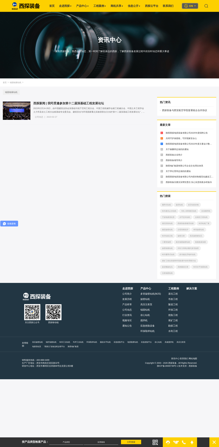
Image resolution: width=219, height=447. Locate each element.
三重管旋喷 (166, 242)
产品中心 (82, 5)
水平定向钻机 (184, 217)
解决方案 (192, 288)
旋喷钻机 (145, 299)
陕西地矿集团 (60, 346)
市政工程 (173, 299)
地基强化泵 (192, 342)
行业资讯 (127, 315)
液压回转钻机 (167, 223)
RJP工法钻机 (78, 342)
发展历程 (127, 299)
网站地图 (193, 358)
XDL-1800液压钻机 (188, 211)
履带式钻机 (166, 205)
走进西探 (65, 5)
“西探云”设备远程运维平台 (42, 346)
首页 (52, 5)
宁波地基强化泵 (168, 217)
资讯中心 (175, 358)
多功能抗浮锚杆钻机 (187, 254)
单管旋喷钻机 (198, 230)
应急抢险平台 (118, 342)
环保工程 (173, 310)
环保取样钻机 (148, 331)
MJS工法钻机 (64, 342)
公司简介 (127, 294)
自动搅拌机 (205, 211)
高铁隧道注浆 (182, 267)
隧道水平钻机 (105, 342)
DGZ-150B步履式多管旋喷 (187, 248)
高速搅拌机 (168, 342)
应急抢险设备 (148, 325)
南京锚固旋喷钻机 (183, 242)
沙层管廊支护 (182, 230)
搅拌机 (144, 320)
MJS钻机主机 (167, 236)
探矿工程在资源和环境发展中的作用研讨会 (179, 261)
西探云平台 (151, 5)
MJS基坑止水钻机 (169, 211)
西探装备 (193, 366)
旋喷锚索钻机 (167, 248)
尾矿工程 (173, 320)
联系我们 (168, 5)
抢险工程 (173, 315)
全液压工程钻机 (201, 217)
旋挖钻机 (179, 205)
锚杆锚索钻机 (50, 342)
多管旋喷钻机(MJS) (151, 294)
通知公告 (127, 325)
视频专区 (127, 320)
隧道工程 (173, 304)
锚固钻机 (145, 310)
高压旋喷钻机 (37, 342)
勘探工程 (173, 325)
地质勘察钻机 (132, 342)
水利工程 (173, 331)
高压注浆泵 (147, 304)
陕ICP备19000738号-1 (167, 366)
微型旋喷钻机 (167, 230)
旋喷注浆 (181, 236)
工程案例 (99, 5)
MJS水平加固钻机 (200, 267)
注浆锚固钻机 (167, 273)
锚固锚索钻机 (15, 82)
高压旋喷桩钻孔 (196, 236)
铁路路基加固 (200, 242)
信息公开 (134, 5)
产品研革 (127, 304)
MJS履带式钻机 (168, 254)
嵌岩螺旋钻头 (167, 267)
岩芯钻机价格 (193, 205)
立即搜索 (131, 442)
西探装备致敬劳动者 (185, 223)
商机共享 (117, 5)
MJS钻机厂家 (204, 223)
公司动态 (39, 117)
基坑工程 (173, 294)
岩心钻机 (145, 315)
